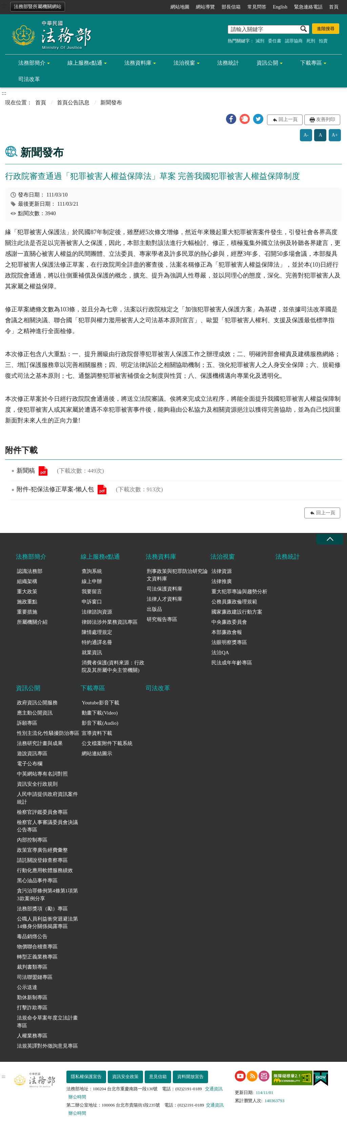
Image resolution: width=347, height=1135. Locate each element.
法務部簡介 (31, 63)
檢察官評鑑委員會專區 (42, 812)
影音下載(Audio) (100, 723)
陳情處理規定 (97, 632)
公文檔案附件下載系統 (107, 743)
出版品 (154, 609)
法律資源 (221, 571)
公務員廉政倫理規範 (234, 601)
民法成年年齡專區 (231, 662)
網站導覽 (205, 6)
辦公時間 (77, 1096)
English (280, 6)
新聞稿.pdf (43, 471)
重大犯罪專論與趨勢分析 (239, 591)
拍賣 (323, 40)
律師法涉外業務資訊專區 (110, 622)
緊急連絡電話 (308, 6)
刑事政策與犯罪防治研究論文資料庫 (177, 575)
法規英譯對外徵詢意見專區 (47, 1046)
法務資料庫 (137, 63)
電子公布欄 (29, 763)
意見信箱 (158, 1076)
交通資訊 (214, 1088)
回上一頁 (288, 119)
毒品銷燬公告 (32, 936)
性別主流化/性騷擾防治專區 (48, 733)
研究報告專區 (162, 619)
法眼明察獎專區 (229, 642)
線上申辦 (92, 581)
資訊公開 (267, 63)
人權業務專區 (32, 1035)
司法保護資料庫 (164, 589)
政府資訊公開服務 (37, 702)
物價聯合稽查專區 (37, 946)
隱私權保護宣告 (86, 1076)
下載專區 (311, 63)
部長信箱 (231, 6)
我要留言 (92, 591)
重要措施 (27, 612)
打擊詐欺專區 (32, 1007)
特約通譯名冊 (97, 642)
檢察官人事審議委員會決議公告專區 (47, 826)
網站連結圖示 (97, 753)
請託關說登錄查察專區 (42, 860)
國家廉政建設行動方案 (236, 612)
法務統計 (228, 63)
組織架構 (27, 581)
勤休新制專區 (32, 997)
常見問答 (256, 6)
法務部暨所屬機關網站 (37, 6)
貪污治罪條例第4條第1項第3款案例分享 (47, 894)
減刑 (260, 40)
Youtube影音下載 (100, 702)
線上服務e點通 (84, 63)
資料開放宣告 (190, 1076)
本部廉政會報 (226, 632)
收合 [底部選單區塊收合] (330, 539)
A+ (335, 135)
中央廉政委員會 (229, 622)
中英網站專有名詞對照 (42, 774)
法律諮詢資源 (97, 612)
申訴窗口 (92, 601)
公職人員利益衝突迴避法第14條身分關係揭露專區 (47, 922)
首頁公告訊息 (73, 102)
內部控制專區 (32, 840)
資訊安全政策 (125, 1076)
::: (4, 5)
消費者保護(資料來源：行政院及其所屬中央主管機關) (113, 666)
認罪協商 (294, 40)
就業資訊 (92, 652)
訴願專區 (27, 723)
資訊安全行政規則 (37, 784)
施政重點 (27, 601)
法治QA (220, 652)
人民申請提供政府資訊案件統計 (47, 798)
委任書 (274, 40)
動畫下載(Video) (100, 713)
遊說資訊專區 (32, 753)
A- (306, 135)
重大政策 (27, 591)
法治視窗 (184, 63)
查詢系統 (92, 571)
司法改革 (29, 79)
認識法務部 (29, 571)
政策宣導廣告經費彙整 (42, 850)
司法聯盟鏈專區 (35, 977)
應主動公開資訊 (35, 713)
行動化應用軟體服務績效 (45, 870)
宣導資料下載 (97, 733)
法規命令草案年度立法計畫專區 (47, 1021)
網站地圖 (179, 6)
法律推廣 (221, 581)
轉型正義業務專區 (37, 956)
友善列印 (325, 119)
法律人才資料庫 (164, 599)
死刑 (310, 40)
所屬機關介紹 (32, 622)
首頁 (334, 6)
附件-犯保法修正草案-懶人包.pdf (102, 489)
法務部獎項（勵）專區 (42, 908)
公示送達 (27, 987)
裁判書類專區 (32, 967)
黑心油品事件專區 (37, 880)
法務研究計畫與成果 (40, 743)
